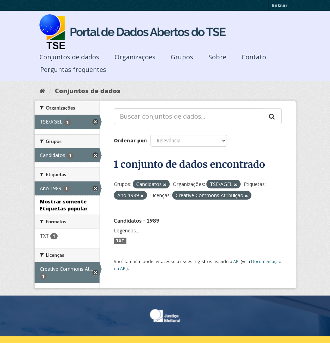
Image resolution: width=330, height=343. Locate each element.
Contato (254, 57)
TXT (120, 240)
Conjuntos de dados (69, 57)
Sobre (217, 57)
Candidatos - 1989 (137, 220)
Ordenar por (130, 140)
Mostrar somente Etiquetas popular (64, 205)
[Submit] (272, 116)
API (236, 261)
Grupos (182, 57)
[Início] (42, 91)
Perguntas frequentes (73, 69)
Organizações (135, 57)
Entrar (279, 5)
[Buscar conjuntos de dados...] (188, 116)
